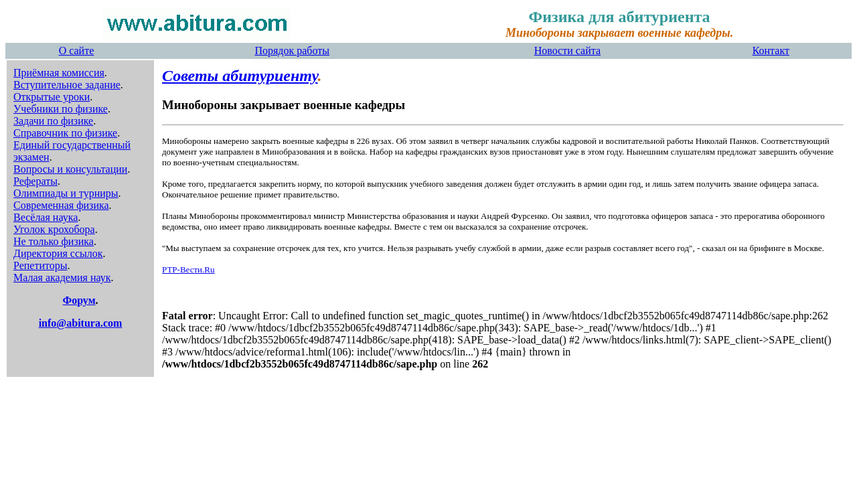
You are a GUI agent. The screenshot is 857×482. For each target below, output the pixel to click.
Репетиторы (40, 265)
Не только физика (53, 241)
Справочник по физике (65, 133)
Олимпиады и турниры (66, 193)
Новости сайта (567, 50)
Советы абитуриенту (240, 75)
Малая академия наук (62, 277)
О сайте (76, 50)
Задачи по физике (53, 121)
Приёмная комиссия (58, 72)
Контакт (771, 50)
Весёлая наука (45, 217)
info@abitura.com (81, 323)
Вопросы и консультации (70, 169)
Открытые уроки (51, 96)
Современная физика (61, 205)
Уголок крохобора (54, 229)
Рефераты (35, 181)
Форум (78, 300)
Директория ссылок (58, 253)
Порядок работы (291, 50)
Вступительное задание (67, 84)
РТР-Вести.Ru (188, 269)
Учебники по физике (60, 108)
